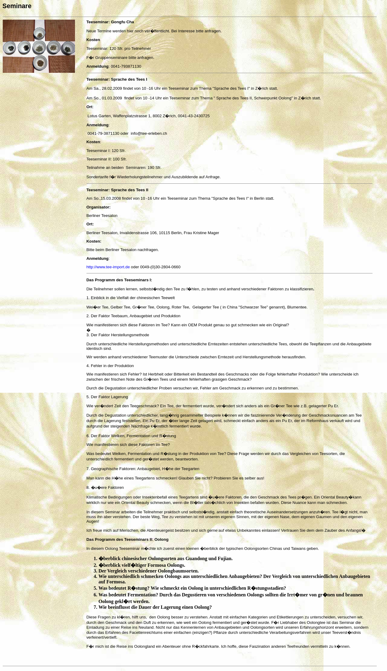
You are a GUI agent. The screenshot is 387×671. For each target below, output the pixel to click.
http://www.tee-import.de (108, 267)
